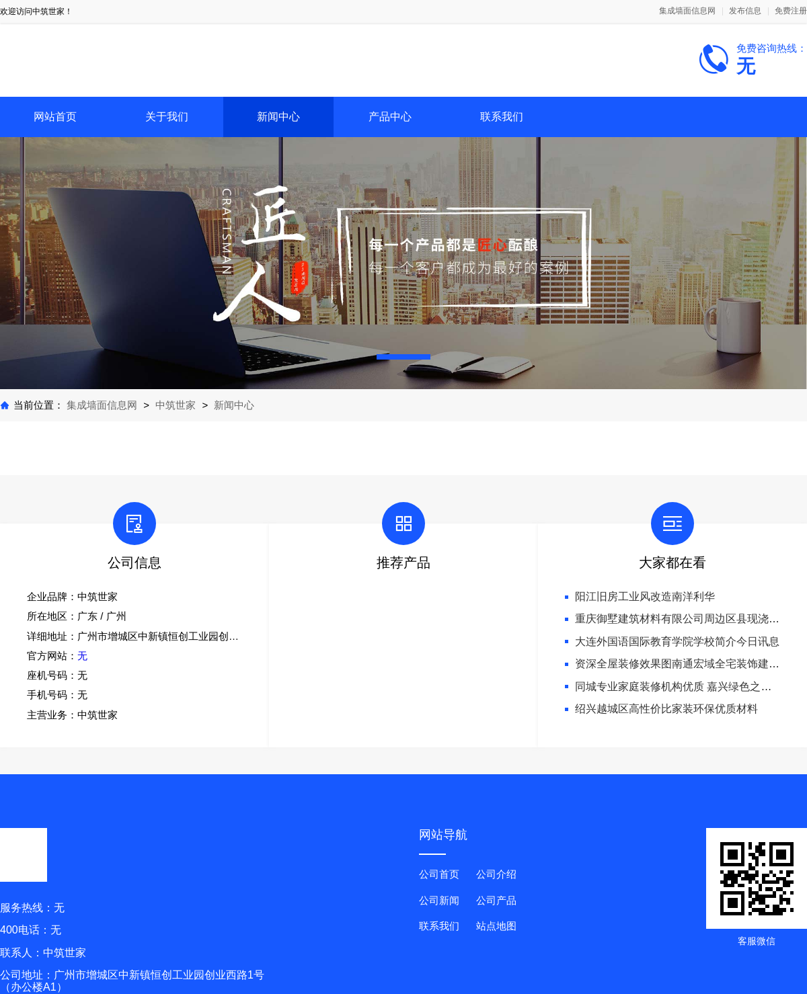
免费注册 (791, 11)
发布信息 (745, 11)
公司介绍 (496, 874)
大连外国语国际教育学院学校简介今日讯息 (677, 641)
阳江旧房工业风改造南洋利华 (645, 596)
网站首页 (55, 116)
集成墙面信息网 (687, 11)
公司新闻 (439, 900)
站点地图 (496, 925)
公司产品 (496, 900)
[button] (403, 357)
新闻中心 (278, 116)
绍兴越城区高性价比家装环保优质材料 (666, 708)
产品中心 (390, 116)
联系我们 (501, 116)
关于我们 (166, 116)
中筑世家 (175, 405)
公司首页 (439, 874)
